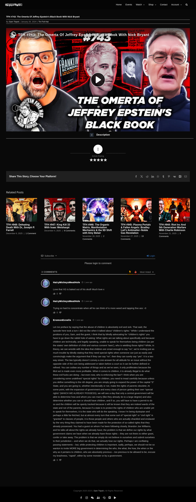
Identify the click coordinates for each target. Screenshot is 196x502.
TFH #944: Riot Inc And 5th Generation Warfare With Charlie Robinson (172, 227)
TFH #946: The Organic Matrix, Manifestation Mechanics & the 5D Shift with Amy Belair (97, 228)
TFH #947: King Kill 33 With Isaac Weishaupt (57, 226)
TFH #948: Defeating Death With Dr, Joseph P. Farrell (20, 227)
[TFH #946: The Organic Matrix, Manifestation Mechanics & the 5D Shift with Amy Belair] (98, 199)
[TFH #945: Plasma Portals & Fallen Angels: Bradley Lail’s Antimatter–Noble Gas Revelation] (136, 199)
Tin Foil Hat (43, 22)
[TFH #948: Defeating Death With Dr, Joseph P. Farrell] (21, 199)
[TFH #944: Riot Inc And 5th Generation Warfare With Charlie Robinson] (174, 199)
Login (151, 256)
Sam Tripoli (14, 22)
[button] (187, 4)
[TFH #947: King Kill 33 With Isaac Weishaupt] (59, 199)
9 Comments (69, 230)
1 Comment (31, 233)
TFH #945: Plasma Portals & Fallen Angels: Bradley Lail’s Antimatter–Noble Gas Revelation (136, 228)
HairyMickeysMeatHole (66, 282)
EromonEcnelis (62, 320)
